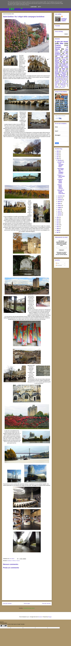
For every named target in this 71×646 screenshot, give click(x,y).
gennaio (60, 214)
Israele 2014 (63, 72)
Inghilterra (57, 87)
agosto (59, 201)
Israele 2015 (58, 70)
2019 (58, 153)
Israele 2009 (58, 76)
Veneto (56, 69)
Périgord (62, 79)
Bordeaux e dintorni (11, 560)
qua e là (65, 55)
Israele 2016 (63, 80)
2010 (58, 226)
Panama (56, 86)
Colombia (57, 62)
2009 (58, 228)
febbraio (60, 213)
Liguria (63, 69)
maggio (59, 207)
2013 (58, 221)
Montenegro (63, 84)
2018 (58, 154)
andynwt (40, 616)
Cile (64, 52)
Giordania (64, 86)
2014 (58, 219)
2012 (58, 222)
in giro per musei (61, 41)
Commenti (59, 265)
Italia (61, 43)
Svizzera (61, 87)
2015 (58, 217)
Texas (67, 79)
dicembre (60, 160)
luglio (59, 203)
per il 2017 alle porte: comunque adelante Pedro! (60, 164)
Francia (18, 560)
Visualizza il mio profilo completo (64, 19)
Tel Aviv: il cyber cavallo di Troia (61, 176)
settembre (60, 199)
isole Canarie (63, 74)
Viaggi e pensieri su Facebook (60, 115)
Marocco (64, 77)
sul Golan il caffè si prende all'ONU (60, 181)
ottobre (59, 197)
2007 (58, 232)
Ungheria (57, 82)
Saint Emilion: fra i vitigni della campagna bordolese (60, 171)
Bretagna (61, 83)
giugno (59, 205)
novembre (60, 196)
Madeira (63, 68)
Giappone (57, 57)
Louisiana (64, 82)
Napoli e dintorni (59, 63)
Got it (39, 6)
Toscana (64, 81)
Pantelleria (57, 81)
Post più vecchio (46, 603)
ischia (56, 74)
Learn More (34, 6)
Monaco (56, 79)
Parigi (61, 56)
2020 (58, 151)
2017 (58, 156)
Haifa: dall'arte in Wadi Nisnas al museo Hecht (61, 192)
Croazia (63, 59)
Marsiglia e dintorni (60, 73)
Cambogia (59, 77)
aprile (59, 209)
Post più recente (7, 603)
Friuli (56, 75)
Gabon (63, 61)
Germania (63, 75)
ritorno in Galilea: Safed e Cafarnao (60, 186)
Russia (56, 83)
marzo (59, 211)
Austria (58, 80)
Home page (27, 603)
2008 (58, 230)
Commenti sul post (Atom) (29, 608)
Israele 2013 (65, 76)
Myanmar (57, 60)
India (64, 62)
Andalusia (58, 53)
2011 (58, 224)
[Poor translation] (5, 626)
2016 (58, 158)
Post (57, 263)
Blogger (50, 616)
